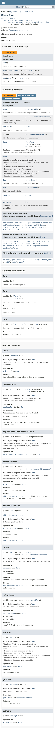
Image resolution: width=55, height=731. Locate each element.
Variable (34, 109)
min (17, 246)
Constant (7, 202)
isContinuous (29, 134)
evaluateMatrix (27, 241)
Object (47, 253)
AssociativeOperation (18, 30)
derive (26, 109)
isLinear (36, 243)
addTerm (18, 223)
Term (30, 70)
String (6, 195)
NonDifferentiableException (34, 555)
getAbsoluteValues (11, 225)
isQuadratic (8, 246)
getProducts (8, 227)
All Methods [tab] (9, 95)
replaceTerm (29, 142)
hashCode (26, 260)
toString (27, 195)
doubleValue (13, 241)
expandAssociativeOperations (37, 117)
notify (36, 260)
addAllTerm (8, 223)
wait (7, 262)
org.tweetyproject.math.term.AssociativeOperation (28, 22)
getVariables (31, 227)
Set (4, 127)
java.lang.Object (7, 18)
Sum (4, 63)
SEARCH (19, 7)
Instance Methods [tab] (26, 95)
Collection (12, 70)
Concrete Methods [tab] (12, 99)
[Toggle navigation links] (3, 2)
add (4, 241)
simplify (27, 156)
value (26, 202)
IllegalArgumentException (38, 469)
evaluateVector (43, 241)
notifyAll (46, 260)
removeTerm (8, 229)
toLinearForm (29, 180)
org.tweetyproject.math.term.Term (18, 20)
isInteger (43, 227)
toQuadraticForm (31, 188)
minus (23, 246)
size (17, 229)
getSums (27, 127)
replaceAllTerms (40, 246)
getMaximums (27, 225)
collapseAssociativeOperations (38, 223)
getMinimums (39, 225)
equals (6, 260)
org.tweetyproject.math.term (21, 11)
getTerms (20, 227)
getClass (16, 260)
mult (29, 246)
